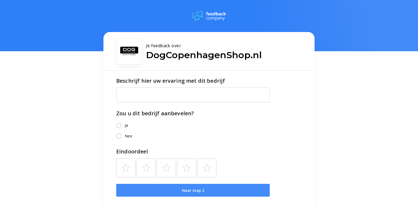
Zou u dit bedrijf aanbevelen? (155, 113)
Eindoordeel (132, 151)
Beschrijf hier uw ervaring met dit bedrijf (170, 80)
